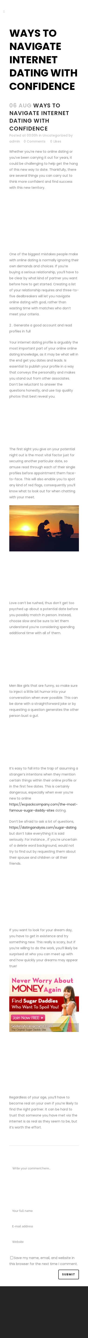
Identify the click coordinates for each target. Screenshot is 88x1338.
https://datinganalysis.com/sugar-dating (42, 827)
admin (14, 141)
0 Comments (35, 141)
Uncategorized (55, 135)
